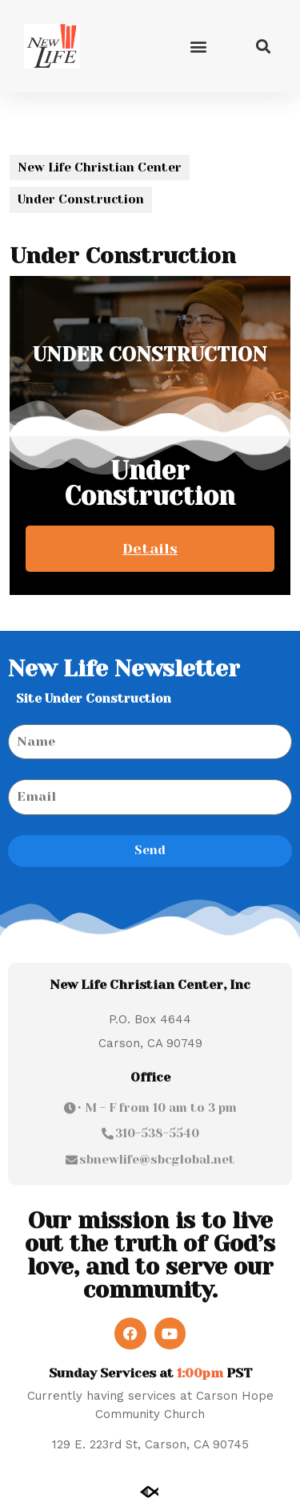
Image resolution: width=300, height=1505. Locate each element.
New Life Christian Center (100, 167)
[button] (198, 46)
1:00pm (200, 1373)
